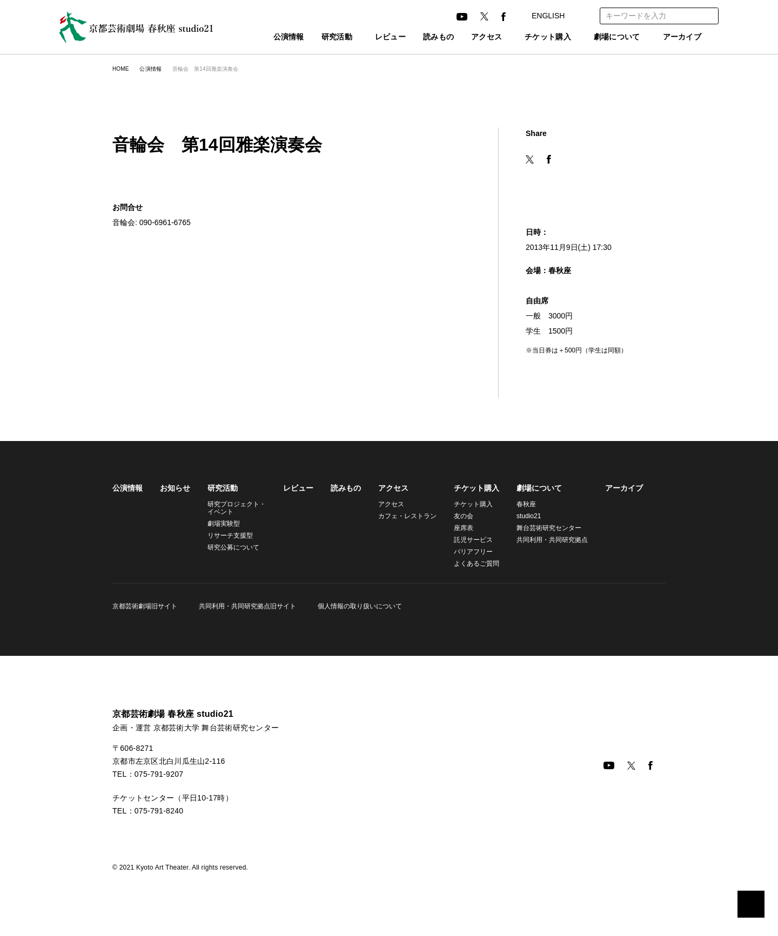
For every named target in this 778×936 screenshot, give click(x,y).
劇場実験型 (223, 523)
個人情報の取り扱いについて (356, 606)
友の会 (457, 515)
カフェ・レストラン (402, 515)
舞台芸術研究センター (542, 527)
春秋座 (519, 503)
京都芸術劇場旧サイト (144, 606)
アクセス (469, 37)
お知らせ (175, 488)
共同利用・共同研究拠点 (544, 539)
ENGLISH (557, 15)
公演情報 (265, 37)
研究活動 (313, 37)
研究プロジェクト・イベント (235, 507)
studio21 (523, 515)
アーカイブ (682, 37)
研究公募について (233, 547)
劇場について (611, 37)
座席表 (457, 527)
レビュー (373, 37)
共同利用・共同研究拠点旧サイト (246, 606)
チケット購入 (536, 37)
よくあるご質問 (470, 563)
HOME (120, 69)
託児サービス (466, 539)
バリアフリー (466, 551)
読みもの (421, 37)
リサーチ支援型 (230, 535)
